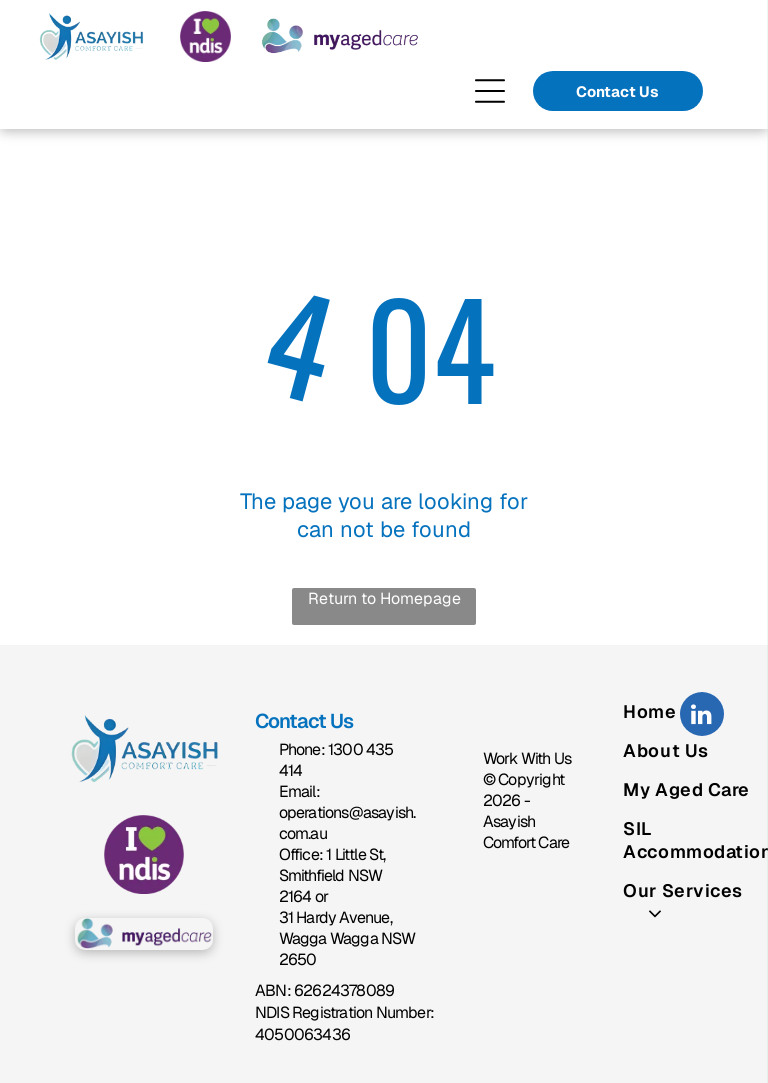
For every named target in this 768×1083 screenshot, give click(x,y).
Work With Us (527, 758)
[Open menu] (490, 91)
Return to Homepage (384, 598)
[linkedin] (702, 716)
